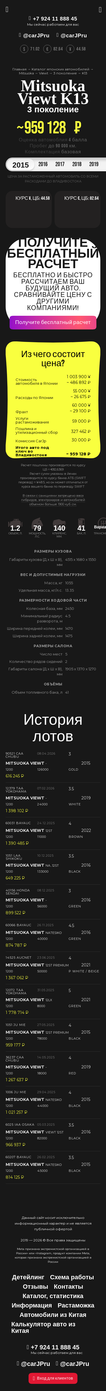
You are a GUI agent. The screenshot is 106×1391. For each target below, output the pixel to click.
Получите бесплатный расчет (53, 322)
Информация (32, 1305)
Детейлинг (28, 1277)
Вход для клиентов (53, 1378)
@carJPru (36, 35)
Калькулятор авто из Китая (43, 1327)
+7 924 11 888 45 (55, 19)
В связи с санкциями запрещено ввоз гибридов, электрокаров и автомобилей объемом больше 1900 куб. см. (53, 500)
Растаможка (76, 1305)
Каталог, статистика (53, 1296)
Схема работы (72, 1277)
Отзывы (35, 1286)
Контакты (68, 1286)
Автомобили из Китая (53, 1314)
